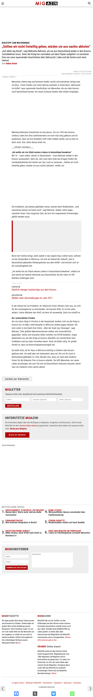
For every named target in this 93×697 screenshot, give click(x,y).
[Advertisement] (46, 23)
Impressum (68, 683)
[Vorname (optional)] (44, 399)
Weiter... (55, 673)
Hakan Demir (11, 63)
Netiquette (58, 683)
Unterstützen (47, 683)
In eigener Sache (18, 683)
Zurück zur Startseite (17, 379)
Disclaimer (77, 683)
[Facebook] (29, 694)
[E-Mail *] (17, 399)
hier (19, 643)
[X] (48, 694)
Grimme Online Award (28, 425)
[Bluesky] (66, 694)
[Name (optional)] (70, 399)
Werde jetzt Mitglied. (18, 429)
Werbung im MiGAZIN (33, 683)
